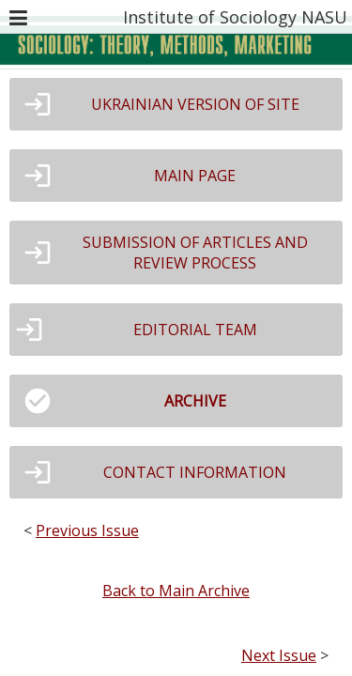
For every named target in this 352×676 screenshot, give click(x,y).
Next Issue (278, 655)
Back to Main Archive (176, 590)
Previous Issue (87, 530)
